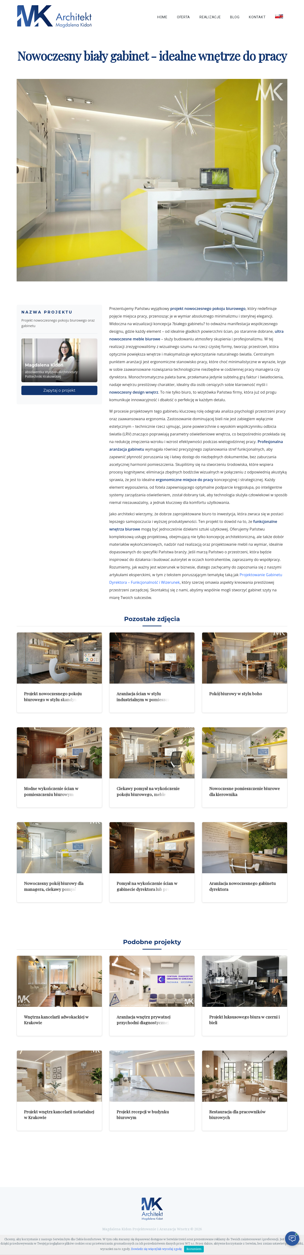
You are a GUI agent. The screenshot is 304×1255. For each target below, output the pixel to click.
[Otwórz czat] (292, 1238)
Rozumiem (193, 1249)
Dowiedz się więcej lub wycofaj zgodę (156, 1249)
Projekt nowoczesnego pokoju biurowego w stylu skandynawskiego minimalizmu (59, 699)
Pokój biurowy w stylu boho (235, 693)
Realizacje (210, 17)
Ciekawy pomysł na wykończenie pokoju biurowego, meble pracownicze (148, 794)
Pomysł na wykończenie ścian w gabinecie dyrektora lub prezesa (147, 886)
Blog (234, 17)
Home (162, 17)
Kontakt (257, 17)
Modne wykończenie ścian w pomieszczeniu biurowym (51, 791)
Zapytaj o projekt (59, 390)
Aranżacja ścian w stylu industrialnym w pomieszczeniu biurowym (147, 699)
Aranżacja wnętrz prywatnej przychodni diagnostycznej (143, 1019)
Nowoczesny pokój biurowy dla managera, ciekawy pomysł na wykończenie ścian (53, 889)
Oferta (183, 17)
